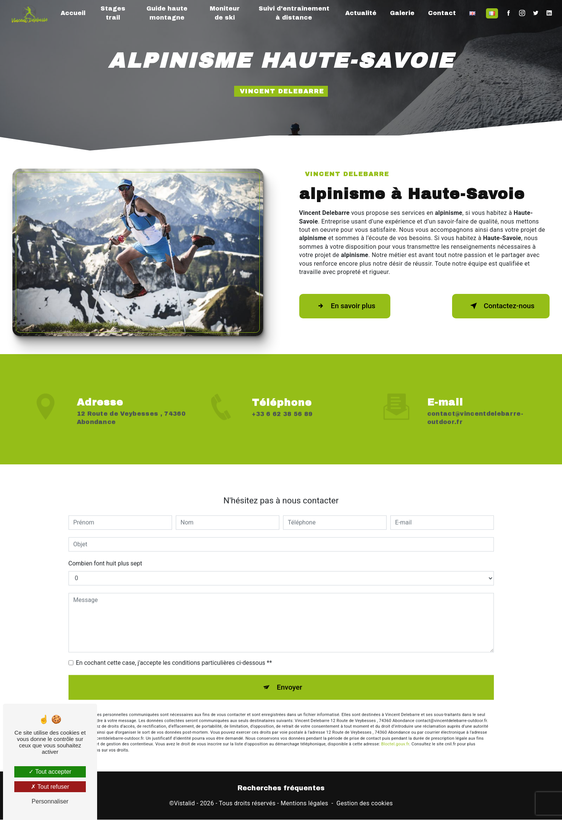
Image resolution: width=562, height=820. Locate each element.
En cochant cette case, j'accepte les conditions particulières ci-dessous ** (174, 655)
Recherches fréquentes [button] (281, 788)
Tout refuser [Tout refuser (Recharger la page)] (50, 786)
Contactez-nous (500, 306)
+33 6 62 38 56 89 (282, 421)
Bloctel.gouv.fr (395, 737)
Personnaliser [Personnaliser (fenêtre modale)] (50, 801)
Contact (442, 13)
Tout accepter (50, 771)
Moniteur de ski (225, 13)
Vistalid (184, 803)
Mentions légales (304, 803)
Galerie (402, 13)
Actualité (360, 13)
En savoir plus (345, 306)
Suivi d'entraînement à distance (294, 13)
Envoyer (289, 679)
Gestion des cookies (365, 803)
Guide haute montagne (166, 13)
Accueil (73, 13)
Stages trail (113, 13)
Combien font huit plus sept (105, 556)
